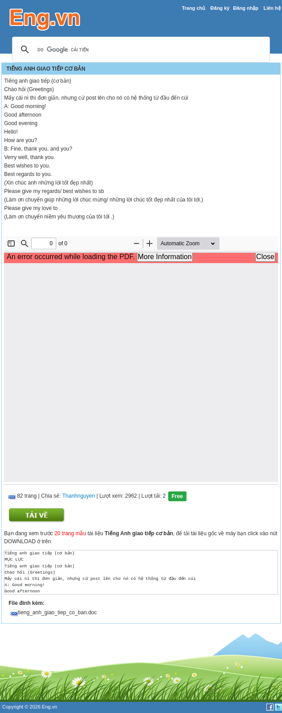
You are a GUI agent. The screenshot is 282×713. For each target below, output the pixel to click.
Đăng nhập (245, 8)
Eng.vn (49, 706)
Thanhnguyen (78, 496)
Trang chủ (193, 8)
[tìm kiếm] (139, 50)
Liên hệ (271, 8)
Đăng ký (220, 8)
